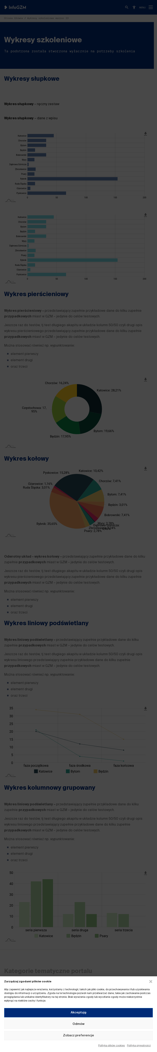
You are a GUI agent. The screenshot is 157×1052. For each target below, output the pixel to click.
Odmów (78, 1024)
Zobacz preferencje (78, 1035)
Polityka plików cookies (111, 1045)
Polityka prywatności (139, 1045)
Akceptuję (79, 1012)
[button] (151, 981)
